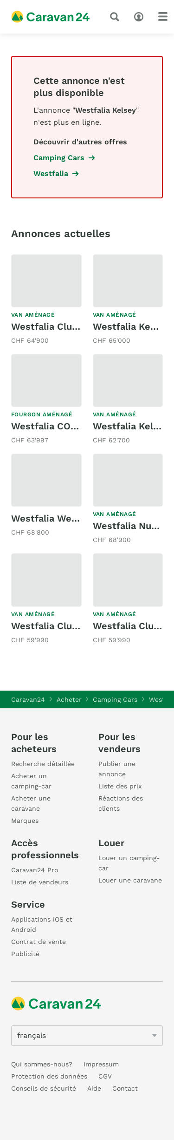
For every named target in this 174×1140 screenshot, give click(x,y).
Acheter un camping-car (31, 781)
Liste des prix (120, 786)
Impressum (101, 1064)
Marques (25, 820)
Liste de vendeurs (39, 882)
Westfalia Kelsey (131, 426)
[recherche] (116, 16)
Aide (94, 1088)
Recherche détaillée (43, 763)
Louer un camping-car (129, 863)
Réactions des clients (120, 803)
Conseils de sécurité (43, 1088)
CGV (105, 1076)
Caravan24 (28, 699)
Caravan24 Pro (34, 870)
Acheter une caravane (31, 803)
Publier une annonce (116, 769)
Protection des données (49, 1076)
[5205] (87, 1035)
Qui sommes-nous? (41, 1064)
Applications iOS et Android (41, 924)
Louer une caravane (130, 880)
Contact (125, 1088)
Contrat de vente (38, 941)
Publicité (25, 953)
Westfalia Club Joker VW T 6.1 (79, 326)
